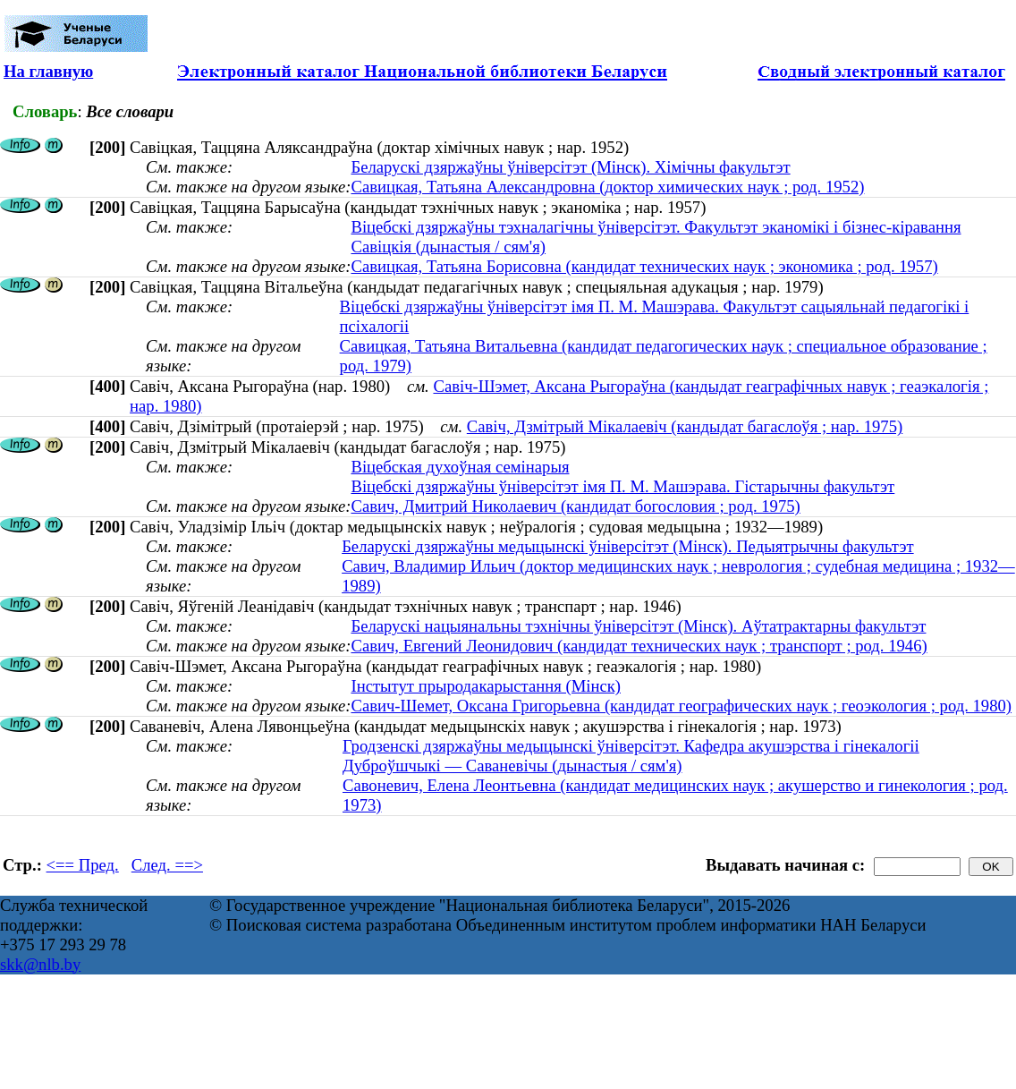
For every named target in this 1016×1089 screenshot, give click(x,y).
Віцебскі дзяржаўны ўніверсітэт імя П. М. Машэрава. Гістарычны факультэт (622, 486)
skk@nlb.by (40, 964)
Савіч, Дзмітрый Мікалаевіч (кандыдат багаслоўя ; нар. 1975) (684, 426)
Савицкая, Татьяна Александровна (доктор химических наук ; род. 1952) (607, 186)
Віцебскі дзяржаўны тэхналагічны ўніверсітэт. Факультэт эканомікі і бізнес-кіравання (656, 226)
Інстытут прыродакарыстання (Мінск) (486, 685)
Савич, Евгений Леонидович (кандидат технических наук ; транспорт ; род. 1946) (639, 645)
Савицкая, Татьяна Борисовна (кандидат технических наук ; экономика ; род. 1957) (644, 266)
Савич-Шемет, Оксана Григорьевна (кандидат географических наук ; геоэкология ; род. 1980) (681, 705)
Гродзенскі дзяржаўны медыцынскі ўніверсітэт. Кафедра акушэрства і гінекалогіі (631, 745)
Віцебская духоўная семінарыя (460, 466)
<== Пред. (83, 864)
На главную (48, 71)
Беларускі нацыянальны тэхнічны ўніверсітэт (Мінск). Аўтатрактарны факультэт (638, 626)
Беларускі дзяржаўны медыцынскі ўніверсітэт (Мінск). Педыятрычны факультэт (627, 546)
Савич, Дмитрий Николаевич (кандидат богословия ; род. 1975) (575, 506)
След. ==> (167, 864)
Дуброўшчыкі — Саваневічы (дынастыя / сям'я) (512, 765)
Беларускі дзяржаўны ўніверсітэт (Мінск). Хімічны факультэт (570, 166)
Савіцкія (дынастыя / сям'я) (448, 246)
